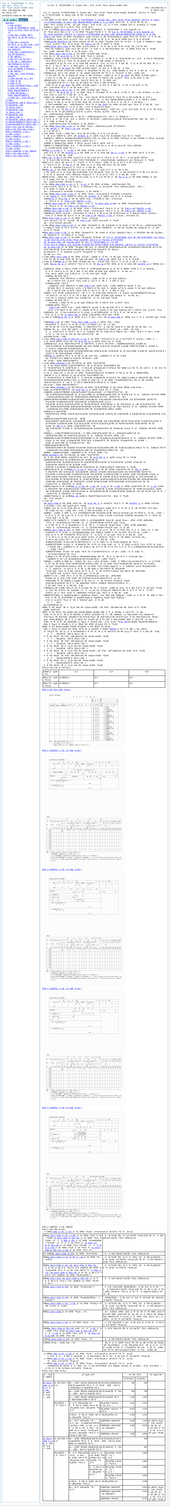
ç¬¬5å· (65, 199)
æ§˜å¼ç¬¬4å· (145, 211)
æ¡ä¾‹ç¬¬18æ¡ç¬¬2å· (86, 322)
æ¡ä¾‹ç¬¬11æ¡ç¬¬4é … (57, 237)
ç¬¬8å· (118, 486)
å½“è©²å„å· (84, 136)
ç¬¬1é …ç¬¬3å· (53, 158)
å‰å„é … (124, 177)
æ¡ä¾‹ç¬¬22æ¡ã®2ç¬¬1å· (62, 1328)
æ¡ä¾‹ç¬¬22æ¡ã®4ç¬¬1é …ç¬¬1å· (71, 339)
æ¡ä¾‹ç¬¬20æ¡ (54, 1312)
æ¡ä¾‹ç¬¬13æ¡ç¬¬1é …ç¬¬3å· (62, 1235)
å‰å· (69, 109)
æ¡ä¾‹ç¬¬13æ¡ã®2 (59, 530)
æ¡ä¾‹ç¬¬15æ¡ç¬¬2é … (58, 1265)
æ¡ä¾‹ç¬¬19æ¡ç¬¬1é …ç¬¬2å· (62, 1303)
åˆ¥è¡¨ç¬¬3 (85, 220)
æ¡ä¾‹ (65, 68)
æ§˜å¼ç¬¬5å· (106, 216)
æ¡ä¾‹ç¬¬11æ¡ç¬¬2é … (64, 225)
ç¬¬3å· (95, 469)
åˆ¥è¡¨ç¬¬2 (69, 201)
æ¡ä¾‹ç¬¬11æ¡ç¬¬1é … (64, 194)
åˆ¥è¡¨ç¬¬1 (89, 44)
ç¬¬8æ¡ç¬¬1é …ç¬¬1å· (62, 1232)
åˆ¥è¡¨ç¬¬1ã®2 (72, 129)
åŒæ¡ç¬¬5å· (68, 1240)
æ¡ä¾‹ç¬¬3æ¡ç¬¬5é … (63, 54)
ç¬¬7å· (104, 486)
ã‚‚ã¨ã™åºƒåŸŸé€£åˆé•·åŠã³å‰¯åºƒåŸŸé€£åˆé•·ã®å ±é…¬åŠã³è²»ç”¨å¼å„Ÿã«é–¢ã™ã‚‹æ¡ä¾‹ (104, 239)
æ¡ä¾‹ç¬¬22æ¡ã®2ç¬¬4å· (67, 1238)
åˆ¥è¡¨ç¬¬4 (103, 259)
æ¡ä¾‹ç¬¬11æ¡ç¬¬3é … (57, 233)
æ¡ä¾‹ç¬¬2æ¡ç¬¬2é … (68, 29)
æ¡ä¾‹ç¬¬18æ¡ (61, 257)
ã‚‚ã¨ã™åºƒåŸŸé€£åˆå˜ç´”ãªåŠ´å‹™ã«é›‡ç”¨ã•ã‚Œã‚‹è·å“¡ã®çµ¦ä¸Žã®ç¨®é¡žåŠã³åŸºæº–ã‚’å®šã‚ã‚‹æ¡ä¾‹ (101, 244)
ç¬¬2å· (71, 150)
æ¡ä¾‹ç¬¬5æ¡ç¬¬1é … (63, 184)
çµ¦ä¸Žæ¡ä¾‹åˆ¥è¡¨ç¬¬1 (59, 42)
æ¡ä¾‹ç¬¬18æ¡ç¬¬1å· (48, 1385)
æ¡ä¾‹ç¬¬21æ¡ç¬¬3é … (58, 1322)
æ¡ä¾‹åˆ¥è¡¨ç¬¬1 (61, 363)
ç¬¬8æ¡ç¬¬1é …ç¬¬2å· (62, 1354)
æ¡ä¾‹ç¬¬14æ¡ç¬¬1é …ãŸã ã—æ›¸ (65, 1257)
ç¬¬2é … (84, 184)
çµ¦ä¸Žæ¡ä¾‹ (73, 242)
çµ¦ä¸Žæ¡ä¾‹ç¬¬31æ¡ (59, 46)
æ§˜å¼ (54, 129)
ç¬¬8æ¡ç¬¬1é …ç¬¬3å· (62, 1359)
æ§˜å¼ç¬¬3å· (145, 208)
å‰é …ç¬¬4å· (78, 486)
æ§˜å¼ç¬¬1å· (85, 201)
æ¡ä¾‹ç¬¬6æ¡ (72, 315)
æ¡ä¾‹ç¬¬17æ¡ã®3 (57, 1298)
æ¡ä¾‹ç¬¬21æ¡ (56, 203)
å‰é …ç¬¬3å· (118, 153)
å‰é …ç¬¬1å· (53, 150)
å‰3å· (75, 496)
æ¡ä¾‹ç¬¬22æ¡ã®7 (58, 1339)
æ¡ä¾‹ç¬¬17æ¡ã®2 (57, 1287)
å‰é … (70, 165)
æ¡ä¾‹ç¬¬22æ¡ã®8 (105, 203)
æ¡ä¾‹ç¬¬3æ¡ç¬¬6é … (63, 90)
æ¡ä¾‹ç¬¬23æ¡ (52, 503)
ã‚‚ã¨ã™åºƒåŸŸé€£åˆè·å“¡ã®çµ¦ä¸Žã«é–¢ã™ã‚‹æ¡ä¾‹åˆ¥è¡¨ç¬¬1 (99, 34)
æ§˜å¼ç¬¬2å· (88, 206)
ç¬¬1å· (154, 486)
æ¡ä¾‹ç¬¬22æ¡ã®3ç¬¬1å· (79, 1331)
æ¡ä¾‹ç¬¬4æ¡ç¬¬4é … (63, 126)
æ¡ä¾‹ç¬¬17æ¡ (54, 1278)
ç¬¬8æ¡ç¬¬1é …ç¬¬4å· (62, 1363)
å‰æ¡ (62, 262)
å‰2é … (50, 170)
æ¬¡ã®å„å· (67, 56)
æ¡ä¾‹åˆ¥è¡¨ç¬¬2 (61, 387)
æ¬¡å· (52, 199)
